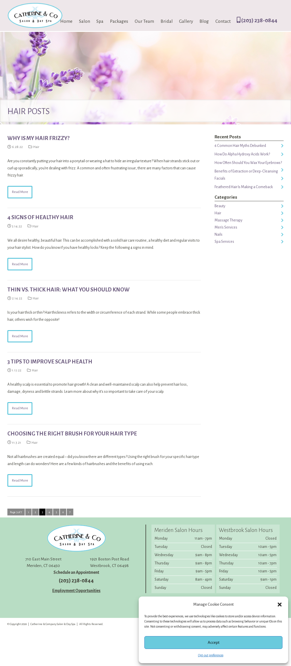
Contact (223, 21)
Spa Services (224, 242)
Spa (99, 21)
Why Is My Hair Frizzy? (38, 138)
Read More (20, 192)
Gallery (186, 21)
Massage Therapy (228, 220)
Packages (119, 21)
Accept (213, 642)
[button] (279, 604)
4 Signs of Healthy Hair (40, 217)
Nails (219, 235)
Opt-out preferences (210, 655)
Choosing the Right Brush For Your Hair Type (72, 434)
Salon (84, 21)
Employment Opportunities (76, 590)
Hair (36, 147)
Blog (204, 21)
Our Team (144, 21)
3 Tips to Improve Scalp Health (49, 362)
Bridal (167, 21)
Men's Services (226, 227)
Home (66, 21)
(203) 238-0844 (257, 20)
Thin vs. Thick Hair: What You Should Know (68, 290)
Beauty (220, 206)
